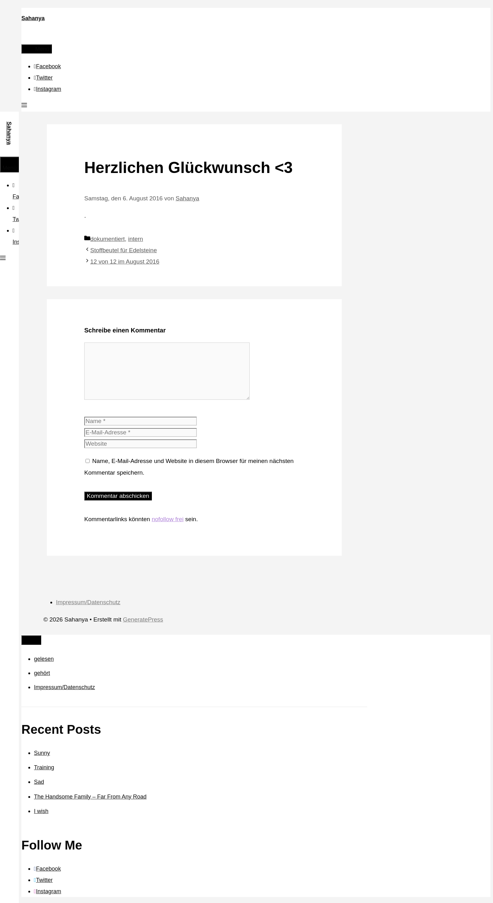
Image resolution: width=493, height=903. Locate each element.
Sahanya (33, 18)
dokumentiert (107, 239)
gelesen (44, 659)
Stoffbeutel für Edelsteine (123, 250)
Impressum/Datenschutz (88, 602)
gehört (42, 673)
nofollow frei (167, 519)
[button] (24, 106)
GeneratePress (143, 619)
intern (135, 239)
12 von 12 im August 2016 (124, 261)
